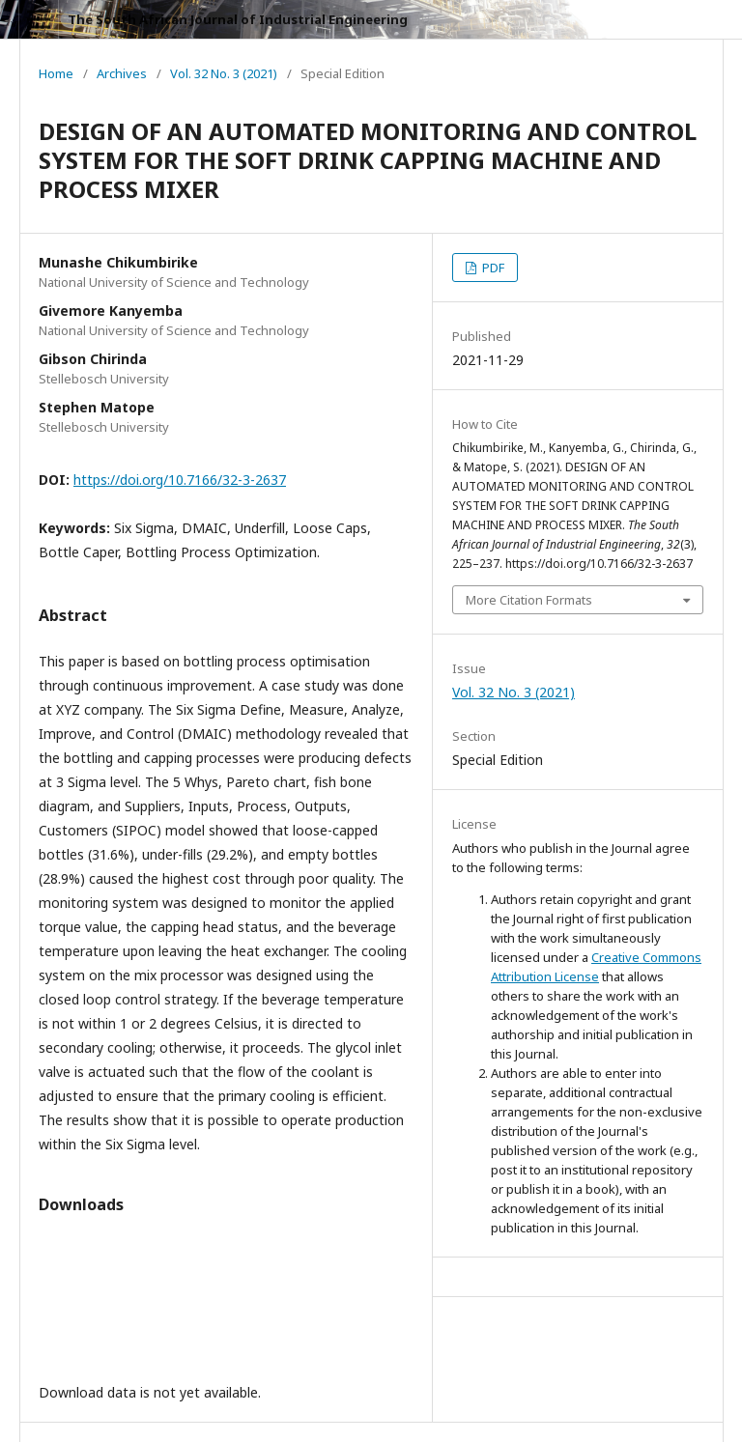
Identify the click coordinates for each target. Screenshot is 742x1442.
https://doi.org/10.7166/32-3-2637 (179, 479)
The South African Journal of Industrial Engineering (238, 19)
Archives (122, 73)
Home (56, 73)
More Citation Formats (529, 599)
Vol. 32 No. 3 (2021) (223, 73)
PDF (491, 267)
